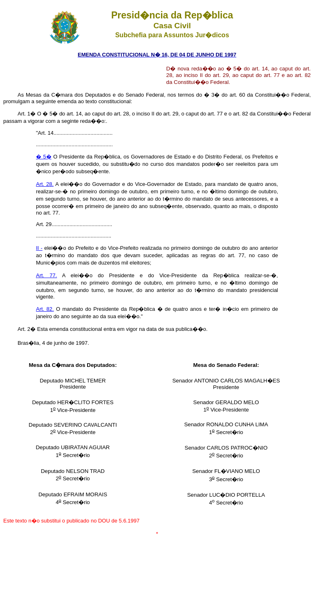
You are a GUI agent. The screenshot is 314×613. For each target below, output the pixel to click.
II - (39, 248)
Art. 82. (45, 309)
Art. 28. (45, 184)
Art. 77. (46, 275)
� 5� (44, 157)
